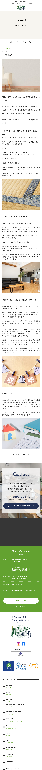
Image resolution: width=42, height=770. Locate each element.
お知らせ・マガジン (14, 42)
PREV (16, 454)
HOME (4, 42)
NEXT (25, 454)
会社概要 (23, 606)
